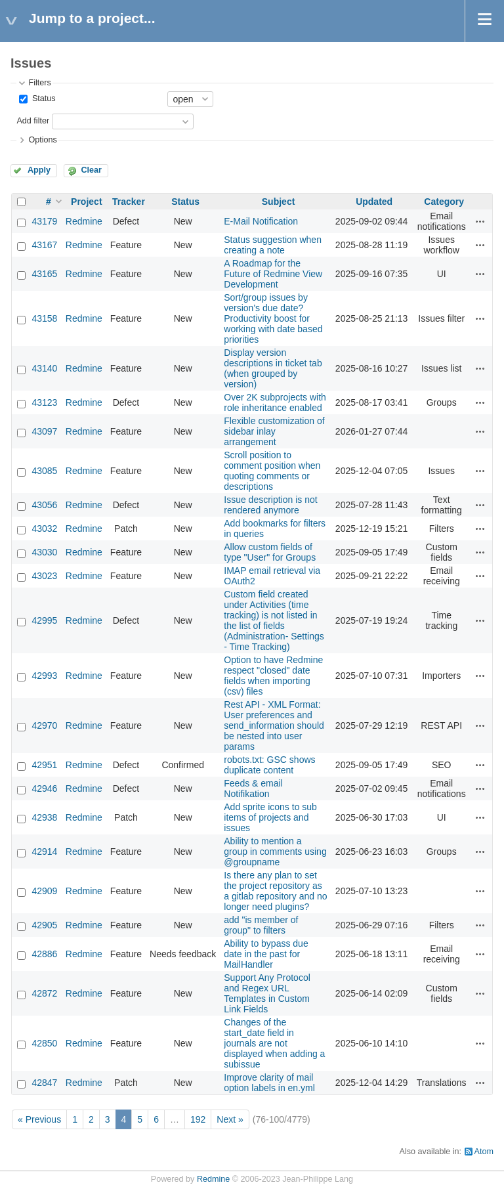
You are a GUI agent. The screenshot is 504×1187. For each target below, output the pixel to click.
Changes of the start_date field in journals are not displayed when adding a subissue (274, 1043)
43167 (44, 245)
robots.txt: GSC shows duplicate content (269, 764)
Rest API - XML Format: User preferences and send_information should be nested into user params (274, 725)
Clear (91, 170)
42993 (44, 675)
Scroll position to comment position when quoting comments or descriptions (272, 471)
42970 (44, 725)
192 (197, 1119)
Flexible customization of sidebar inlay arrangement (274, 431)
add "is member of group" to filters (261, 925)
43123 (44, 402)
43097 (44, 431)
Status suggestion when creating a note (273, 244)
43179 (44, 221)
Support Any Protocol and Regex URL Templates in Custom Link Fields (267, 993)
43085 (44, 470)
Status (42, 98)
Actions (480, 221)
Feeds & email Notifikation (253, 788)
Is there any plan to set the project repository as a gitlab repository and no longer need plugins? (275, 891)
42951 (44, 765)
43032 (44, 528)
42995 (44, 620)
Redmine (84, 221)
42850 (44, 1043)
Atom (484, 1151)
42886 (44, 954)
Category (444, 201)
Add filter (32, 120)
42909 (44, 891)
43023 (44, 576)
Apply (39, 170)
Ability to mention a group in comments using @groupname (275, 851)
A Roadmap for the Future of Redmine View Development (273, 274)
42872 (44, 993)
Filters (39, 82)
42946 (44, 788)
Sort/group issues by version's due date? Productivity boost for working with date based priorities (273, 318)
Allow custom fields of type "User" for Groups (270, 552)
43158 (44, 318)
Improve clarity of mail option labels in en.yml (269, 1082)
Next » (230, 1119)
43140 (44, 368)
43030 (44, 552)
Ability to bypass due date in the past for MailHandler (266, 954)
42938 (44, 817)
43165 (44, 274)
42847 (44, 1082)
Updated (374, 201)
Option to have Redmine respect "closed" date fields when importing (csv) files (273, 676)
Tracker (128, 201)
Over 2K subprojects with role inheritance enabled (275, 402)
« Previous (39, 1119)
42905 (44, 925)
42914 (44, 851)
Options (42, 139)
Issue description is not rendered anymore (270, 504)
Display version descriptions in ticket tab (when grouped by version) (273, 368)
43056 (44, 505)
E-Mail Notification (261, 221)
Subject (278, 201)
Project (86, 201)
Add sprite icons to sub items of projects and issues (270, 817)
